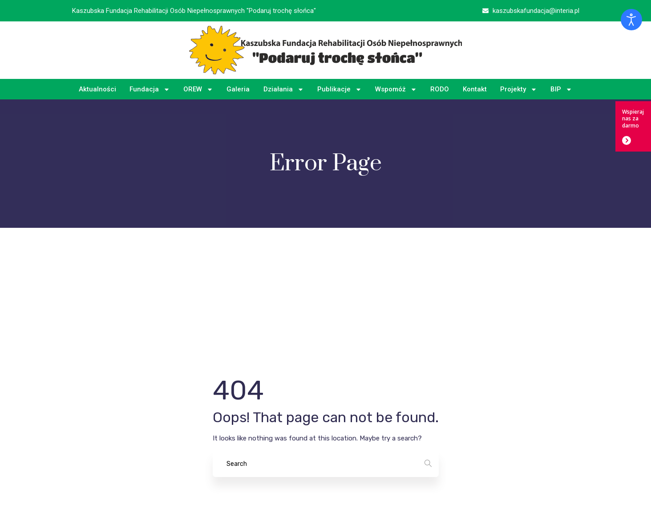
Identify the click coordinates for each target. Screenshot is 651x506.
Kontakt (475, 89)
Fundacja (149, 89)
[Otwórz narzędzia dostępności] (631, 19)
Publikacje (339, 89)
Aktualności (97, 89)
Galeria (238, 89)
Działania (283, 89)
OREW (198, 89)
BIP (561, 89)
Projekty (518, 89)
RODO (439, 89)
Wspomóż (396, 89)
